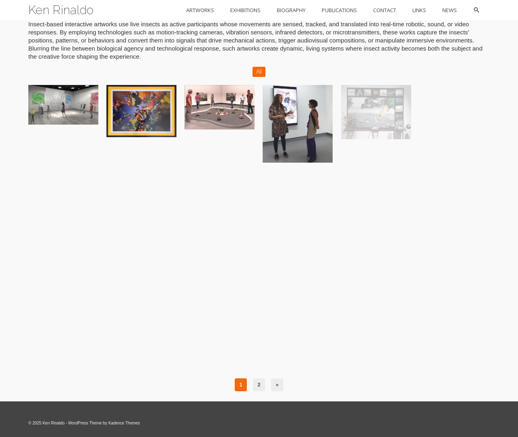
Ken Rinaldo (60, 10)
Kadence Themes (124, 423)
